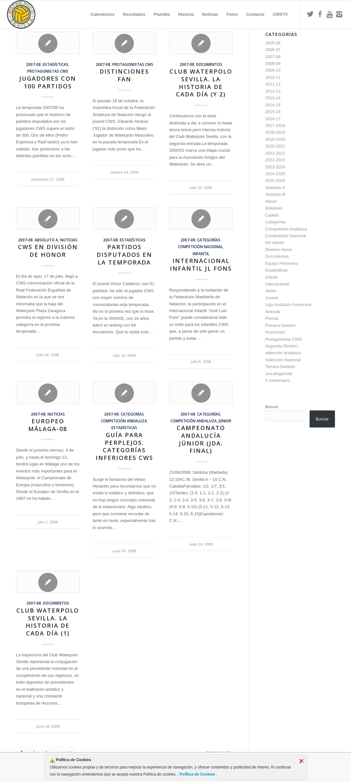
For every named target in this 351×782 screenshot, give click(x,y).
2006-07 (273, 49)
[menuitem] (102, 14)
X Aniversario (277, 380)
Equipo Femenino (281, 263)
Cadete (272, 215)
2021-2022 (275, 153)
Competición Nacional (200, 246)
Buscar (271, 407)
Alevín (271, 201)
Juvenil (271, 297)
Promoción (275, 332)
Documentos (209, 64)
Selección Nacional (283, 359)
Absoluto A (46, 239)
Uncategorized (278, 373)
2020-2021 (275, 146)
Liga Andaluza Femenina (288, 304)
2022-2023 (275, 159)
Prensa (271, 318)
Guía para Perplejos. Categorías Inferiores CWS (124, 446)
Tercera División (280, 366)
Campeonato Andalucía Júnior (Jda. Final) (201, 439)
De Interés (275, 242)
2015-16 (273, 111)
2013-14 (273, 97)
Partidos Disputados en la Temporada (124, 254)
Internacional (277, 284)
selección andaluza (283, 352)
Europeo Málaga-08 (47, 425)
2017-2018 (275, 125)
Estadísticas (55, 64)
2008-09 (273, 63)
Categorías (208, 239)
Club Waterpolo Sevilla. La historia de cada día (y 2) (201, 82)
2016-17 (273, 118)
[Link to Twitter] (310, 14)
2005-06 (273, 42)
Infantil (201, 253)
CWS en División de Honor (48, 250)
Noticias (68, 239)
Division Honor (279, 249)
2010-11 (273, 77)
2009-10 (273, 70)
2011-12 (273, 84)
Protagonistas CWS (47, 71)
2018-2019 (275, 132)
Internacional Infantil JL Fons (201, 264)
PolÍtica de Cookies (197, 774)
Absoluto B (275, 194)
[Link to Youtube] (329, 14)
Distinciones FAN (124, 75)
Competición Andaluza (124, 420)
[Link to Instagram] (339, 14)
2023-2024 (275, 167)
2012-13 (273, 91)
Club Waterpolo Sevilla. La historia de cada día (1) (47, 622)
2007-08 (33, 64)
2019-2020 (275, 139)
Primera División (280, 325)
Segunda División (281, 346)
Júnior (225, 420)
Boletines (273, 208)
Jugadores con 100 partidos (47, 82)
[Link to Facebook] (320, 14)
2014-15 (273, 105)
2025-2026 (275, 180)
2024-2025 (275, 173)
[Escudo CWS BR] (21, 14)
